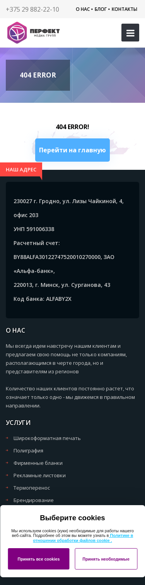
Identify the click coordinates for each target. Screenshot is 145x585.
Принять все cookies (38, 559)
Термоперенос (32, 487)
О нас (83, 9)
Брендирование (34, 500)
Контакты (124, 9)
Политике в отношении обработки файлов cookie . (83, 538)
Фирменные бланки (38, 462)
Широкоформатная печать (47, 438)
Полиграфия (28, 450)
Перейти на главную (72, 150)
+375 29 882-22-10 (32, 9)
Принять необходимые (106, 559)
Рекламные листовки (40, 475)
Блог (101, 9)
